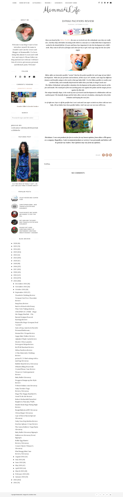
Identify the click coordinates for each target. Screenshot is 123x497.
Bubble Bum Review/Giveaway (26, 364)
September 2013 (21, 292)
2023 (15, 252)
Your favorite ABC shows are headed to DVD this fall (28, 214)
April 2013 (19, 468)
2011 (15, 483)
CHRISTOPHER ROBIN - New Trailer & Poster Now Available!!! (28, 206)
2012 (15, 480)
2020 (15, 261)
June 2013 (19, 462)
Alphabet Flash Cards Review (26, 339)
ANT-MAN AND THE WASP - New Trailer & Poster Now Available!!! (28, 222)
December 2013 (21, 284)
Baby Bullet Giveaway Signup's (26, 432)
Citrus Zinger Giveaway (24, 413)
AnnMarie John (32, 494)
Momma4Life (61, 9)
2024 (15, 249)
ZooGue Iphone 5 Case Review (26, 424)
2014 (15, 278)
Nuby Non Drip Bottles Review (26, 421)
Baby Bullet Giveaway (23, 377)
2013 (15, 281)
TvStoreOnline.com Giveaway (26, 386)
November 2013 (21, 287)
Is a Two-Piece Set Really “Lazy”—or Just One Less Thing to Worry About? (25, 184)
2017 (15, 269)
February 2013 (20, 474)
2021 (15, 258)
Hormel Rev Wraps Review (25, 333)
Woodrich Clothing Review (25, 295)
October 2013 (20, 289)
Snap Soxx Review (21, 303)
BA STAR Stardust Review (24, 347)
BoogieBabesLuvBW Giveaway (26, 410)
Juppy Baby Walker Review (25, 336)
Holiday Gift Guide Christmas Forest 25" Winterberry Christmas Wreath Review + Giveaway (28, 230)
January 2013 (20, 477)
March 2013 (19, 471)
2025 (15, 246)
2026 (15, 243)
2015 (15, 275)
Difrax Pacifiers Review (23, 350)
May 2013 (18, 465)
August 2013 (19, 457)
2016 (15, 272)
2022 (15, 255)
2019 (15, 264)
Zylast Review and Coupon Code (28, 198)
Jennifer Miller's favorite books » (28, 106)
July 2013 (18, 460)
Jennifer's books (25, 88)
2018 (15, 266)
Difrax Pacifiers (65, 40)
